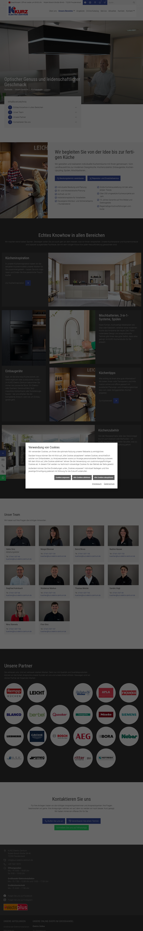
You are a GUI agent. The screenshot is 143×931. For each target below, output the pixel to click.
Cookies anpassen (63, 265)
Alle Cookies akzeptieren (103, 265)
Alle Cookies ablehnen (81, 265)
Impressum (97, 271)
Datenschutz (109, 271)
